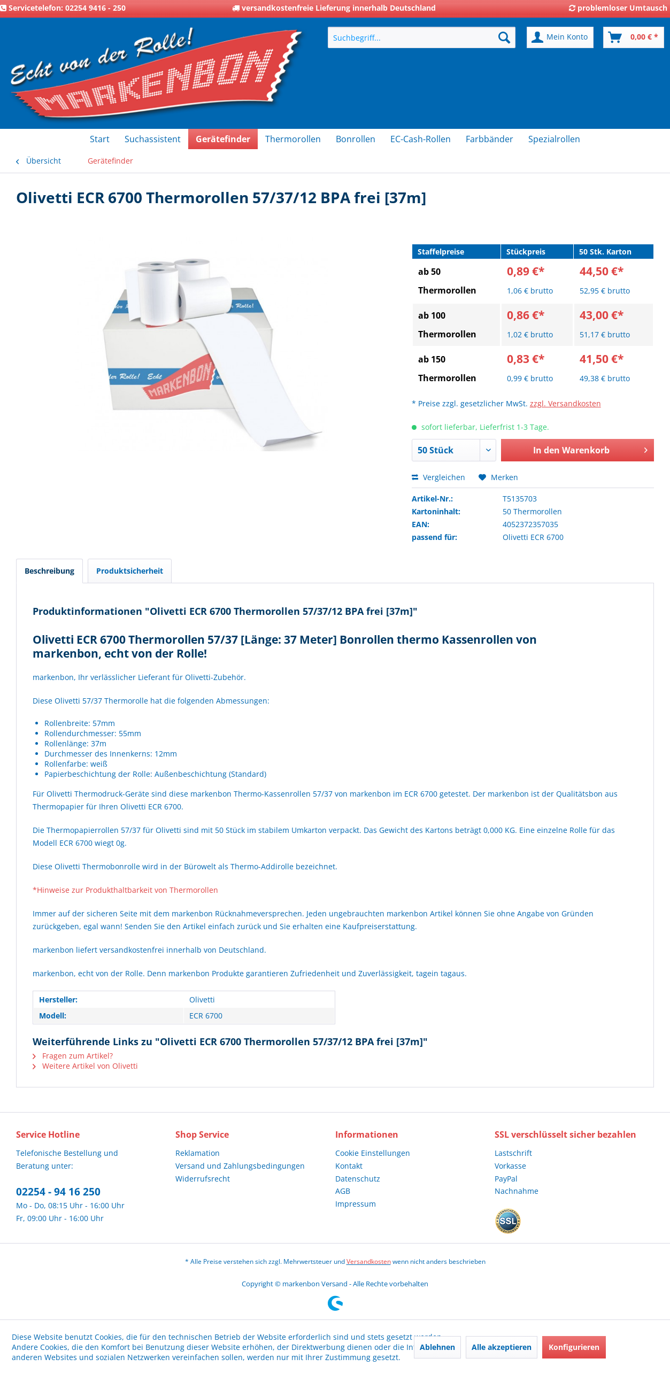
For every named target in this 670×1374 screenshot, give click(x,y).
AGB (342, 1191)
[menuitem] (421, 37)
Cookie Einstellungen (372, 1153)
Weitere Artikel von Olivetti (85, 1066)
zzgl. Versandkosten (565, 403)
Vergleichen (438, 477)
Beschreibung (49, 571)
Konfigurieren (574, 1347)
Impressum (355, 1204)
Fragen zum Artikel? (73, 1056)
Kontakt (349, 1166)
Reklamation (197, 1153)
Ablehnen (437, 1347)
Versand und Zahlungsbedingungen (240, 1166)
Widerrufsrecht (202, 1179)
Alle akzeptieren (502, 1347)
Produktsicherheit (129, 571)
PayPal (506, 1179)
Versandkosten (368, 1261)
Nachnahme (516, 1191)
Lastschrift (513, 1153)
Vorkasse (510, 1166)
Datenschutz (357, 1179)
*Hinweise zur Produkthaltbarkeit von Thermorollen (125, 890)
